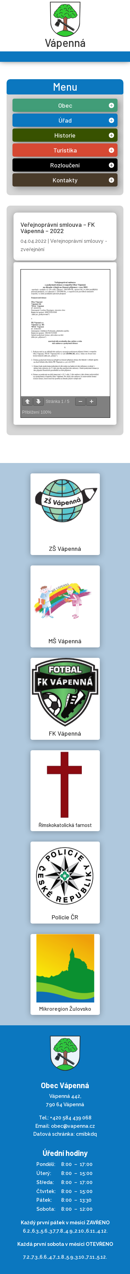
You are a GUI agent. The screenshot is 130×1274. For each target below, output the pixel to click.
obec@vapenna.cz (73, 1126)
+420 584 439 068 (71, 1117)
